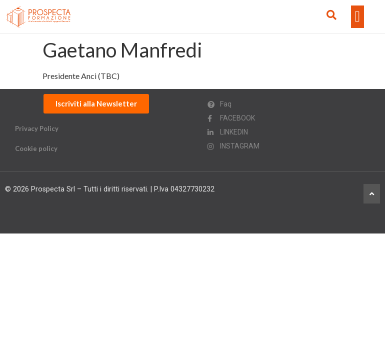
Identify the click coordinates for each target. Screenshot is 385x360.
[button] (357, 17)
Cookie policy (36, 148)
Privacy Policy (36, 128)
